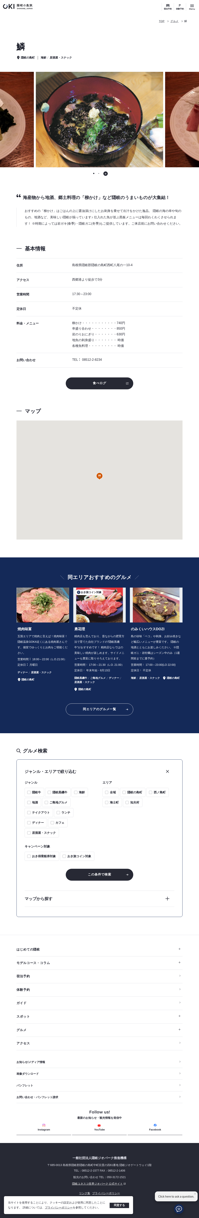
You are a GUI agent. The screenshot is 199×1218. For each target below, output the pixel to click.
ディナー (38, 822)
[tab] (93, 173)
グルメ (174, 21)
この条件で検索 (99, 874)
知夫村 (134, 802)
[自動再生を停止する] (105, 173)
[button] (99, 476)
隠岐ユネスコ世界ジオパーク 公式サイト (71, 1183)
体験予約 (180, 9)
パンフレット (24, 1085)
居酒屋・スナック (44, 832)
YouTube (99, 1127)
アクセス (23, 1043)
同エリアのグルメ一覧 (99, 709)
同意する (119, 1205)
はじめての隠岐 (98, 949)
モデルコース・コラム (98, 963)
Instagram (44, 1127)
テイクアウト (41, 812)
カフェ (59, 822)
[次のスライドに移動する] (174, 119)
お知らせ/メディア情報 (30, 1062)
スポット (98, 1016)
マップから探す (38, 899)
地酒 (35, 802)
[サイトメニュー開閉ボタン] (192, 7)
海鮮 (82, 792)
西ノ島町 (160, 792)
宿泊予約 (168, 9)
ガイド (21, 1003)
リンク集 (84, 1193)
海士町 (114, 802)
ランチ (65, 812)
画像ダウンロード (27, 1073)
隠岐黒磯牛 (59, 792)
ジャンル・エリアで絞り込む (50, 771)
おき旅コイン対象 (79, 856)
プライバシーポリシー (59, 1207)
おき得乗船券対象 (44, 856)
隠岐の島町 (134, 792)
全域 (113, 792)
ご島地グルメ (58, 802)
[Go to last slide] (25, 119)
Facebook (155, 1127)
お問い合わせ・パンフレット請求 (37, 1097)
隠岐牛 (36, 792)
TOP (161, 21)
